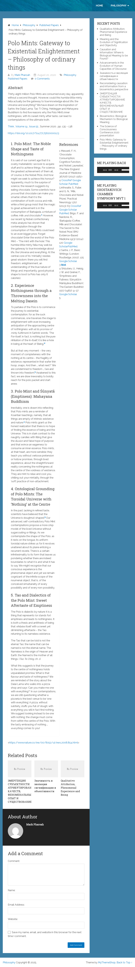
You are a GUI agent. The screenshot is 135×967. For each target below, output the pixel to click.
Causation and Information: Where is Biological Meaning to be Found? (114, 54)
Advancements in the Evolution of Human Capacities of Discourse (113, 65)
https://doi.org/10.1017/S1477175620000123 (33, 133)
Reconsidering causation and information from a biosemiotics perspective (114, 86)
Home (99, 5)
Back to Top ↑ (124, 962)
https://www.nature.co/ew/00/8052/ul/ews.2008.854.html (43, 742)
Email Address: (16, 904)
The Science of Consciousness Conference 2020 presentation (109, 131)
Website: (13, 919)
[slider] (110, 170)
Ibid (63, 264)
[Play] (101, 169)
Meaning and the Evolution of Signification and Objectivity (114, 42)
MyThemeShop (107, 962)
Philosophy (118, 5)
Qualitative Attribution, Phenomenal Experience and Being (113, 31)
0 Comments (42, 78)
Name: (11, 890)
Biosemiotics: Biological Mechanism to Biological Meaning (114, 119)
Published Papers (17, 78)
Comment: (14, 861)
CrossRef (66, 180)
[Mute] (120, 169)
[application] (113, 170)
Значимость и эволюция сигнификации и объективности (114, 76)
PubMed (73, 183)
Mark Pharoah (22, 75)
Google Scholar (68, 209)
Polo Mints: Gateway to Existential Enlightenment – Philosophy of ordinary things (114, 144)
